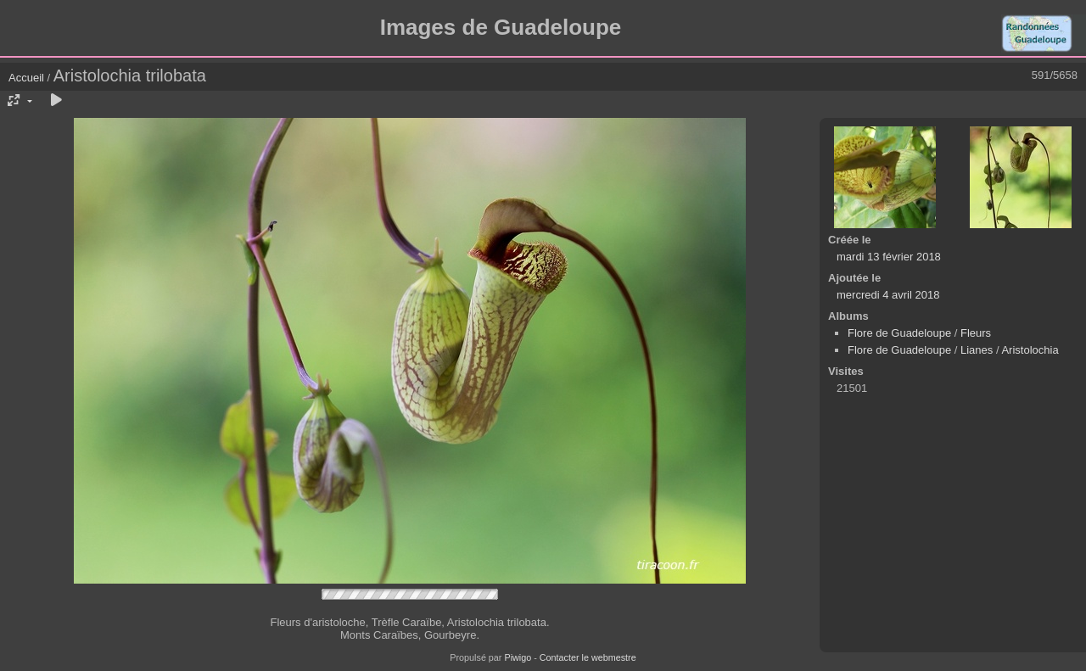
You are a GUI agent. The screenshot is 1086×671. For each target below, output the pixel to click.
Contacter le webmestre (588, 657)
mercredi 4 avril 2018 (888, 294)
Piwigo (517, 657)
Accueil (26, 77)
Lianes (976, 350)
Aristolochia (1029, 350)
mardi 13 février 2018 (889, 256)
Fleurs (975, 333)
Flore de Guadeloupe (899, 333)
